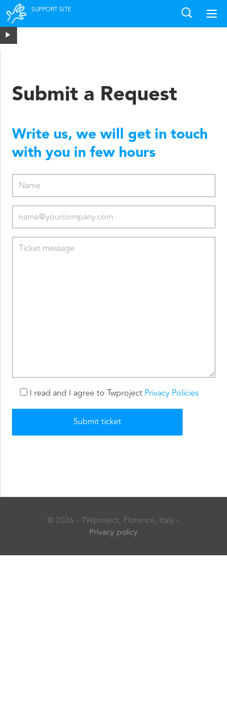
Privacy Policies (172, 393)
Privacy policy (113, 532)
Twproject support (17, 20)
